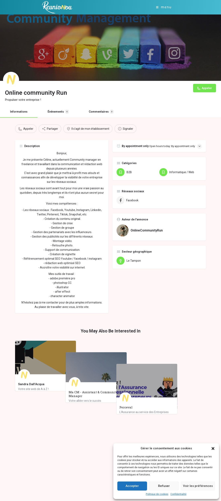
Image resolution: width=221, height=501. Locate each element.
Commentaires (101, 111)
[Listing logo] (11, 80)
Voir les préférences (198, 486)
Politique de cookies (157, 494)
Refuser (164, 486)
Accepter (132, 486)
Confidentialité (178, 494)
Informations (19, 111)
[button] (213, 448)
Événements (58, 111)
